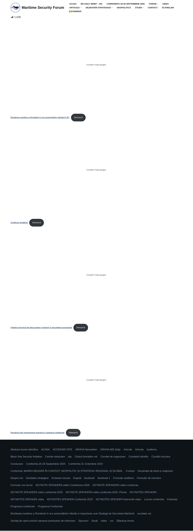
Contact (153, 7)
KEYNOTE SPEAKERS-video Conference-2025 (63, 485)
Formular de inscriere (149, 478)
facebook (89, 478)
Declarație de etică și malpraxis (156, 471)
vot (112, 521)
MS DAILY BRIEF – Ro (92, 4)
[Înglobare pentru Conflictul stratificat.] (96, 170)
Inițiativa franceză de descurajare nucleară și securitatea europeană (41, 328)
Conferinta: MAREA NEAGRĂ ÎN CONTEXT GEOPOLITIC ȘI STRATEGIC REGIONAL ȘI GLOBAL (67, 471)
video (166, 4)
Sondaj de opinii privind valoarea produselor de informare (43, 521)
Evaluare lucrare (61, 478)
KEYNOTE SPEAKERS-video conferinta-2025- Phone (96, 492)
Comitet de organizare (113, 456)
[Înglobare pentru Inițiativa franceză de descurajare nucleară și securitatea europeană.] (96, 275)
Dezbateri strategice (37, 478)
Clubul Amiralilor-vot (86, 456)
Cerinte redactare (55, 456)
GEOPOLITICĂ (124, 7)
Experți (77, 478)
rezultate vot (145, 514)
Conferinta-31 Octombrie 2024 (86, 464)
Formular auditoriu (123, 478)
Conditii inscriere (161, 456)
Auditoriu (152, 449)
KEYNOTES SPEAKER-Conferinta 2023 (70, 499)
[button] (157, 3)
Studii (95, 521)
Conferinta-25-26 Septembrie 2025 (126, 4)
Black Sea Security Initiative (26, 456)
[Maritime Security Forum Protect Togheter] (37, 7)
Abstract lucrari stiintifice (24, 449)
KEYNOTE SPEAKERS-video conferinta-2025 (37, 492)
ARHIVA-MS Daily (110, 449)
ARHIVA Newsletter (86, 449)
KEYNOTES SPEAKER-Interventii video (119, 499)
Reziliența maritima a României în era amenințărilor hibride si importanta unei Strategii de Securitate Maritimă (73, 514)
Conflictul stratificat (19, 222)
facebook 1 (104, 478)
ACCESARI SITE (62, 449)
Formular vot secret (22, 485)
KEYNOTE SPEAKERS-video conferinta (116, 485)
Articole (128, 449)
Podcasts (173, 499)
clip (70, 456)
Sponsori (84, 521)
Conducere (17, 464)
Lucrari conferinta (155, 499)
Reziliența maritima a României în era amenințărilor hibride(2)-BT (40, 117)
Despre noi (17, 478)
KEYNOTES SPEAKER (143, 492)
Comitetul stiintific (139, 456)
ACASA (72, 4)
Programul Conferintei (50, 506)
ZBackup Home (125, 521)
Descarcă (78, 117)
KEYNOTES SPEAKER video (27, 499)
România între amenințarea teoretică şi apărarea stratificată (38, 433)
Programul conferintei (23, 506)
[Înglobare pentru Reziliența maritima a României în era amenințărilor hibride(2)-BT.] (96, 64)
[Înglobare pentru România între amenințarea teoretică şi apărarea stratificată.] (96, 380)
